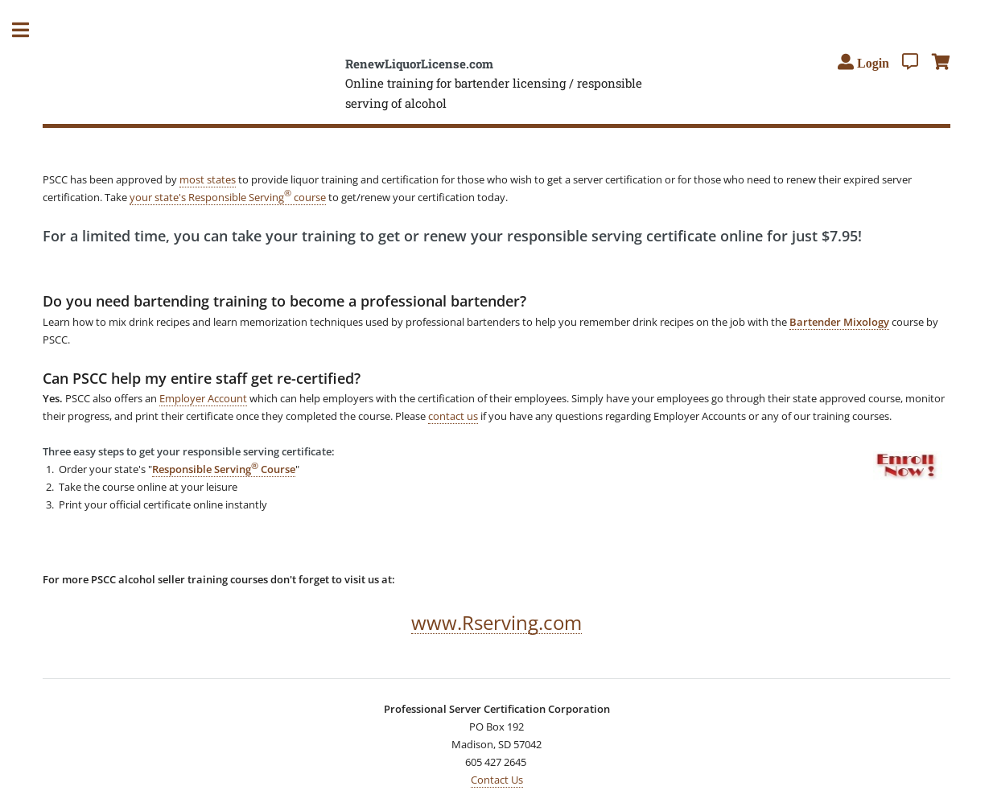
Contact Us (497, 779)
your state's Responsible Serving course (228, 197)
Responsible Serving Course (223, 469)
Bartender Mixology (839, 322)
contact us (453, 416)
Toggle (29, 30)
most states (207, 179)
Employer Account (203, 398)
